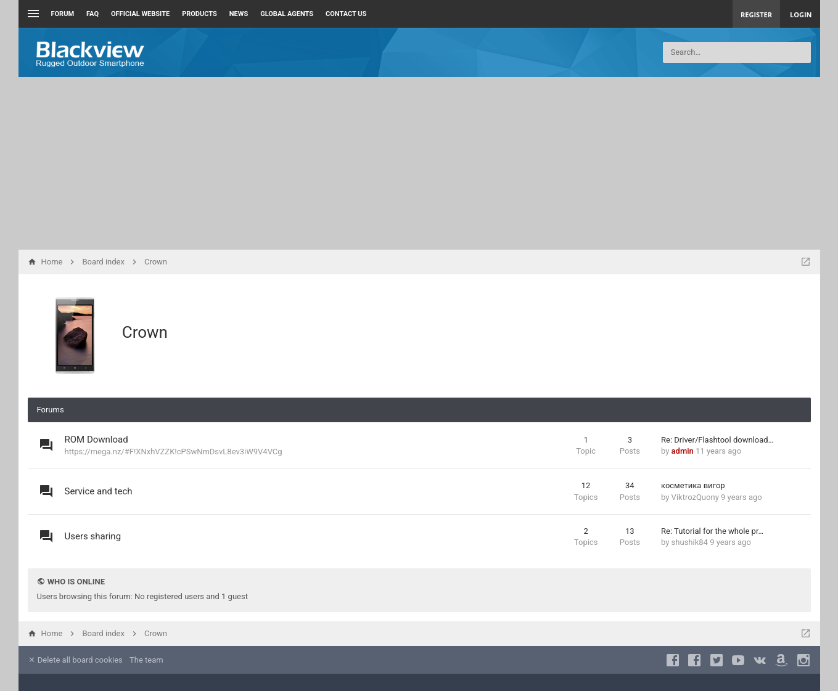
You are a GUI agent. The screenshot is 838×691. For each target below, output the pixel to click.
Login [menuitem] (801, 14)
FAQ (92, 14)
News (238, 14)
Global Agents (286, 14)
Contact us (346, 14)
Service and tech (99, 491)
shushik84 (690, 542)
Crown (145, 332)
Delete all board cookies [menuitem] (75, 660)
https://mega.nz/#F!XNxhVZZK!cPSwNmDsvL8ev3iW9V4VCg (173, 451)
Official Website (140, 14)
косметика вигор (693, 485)
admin (683, 451)
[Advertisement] (419, 163)
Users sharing (93, 536)
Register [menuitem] (756, 14)
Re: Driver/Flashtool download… (717, 439)
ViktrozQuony (695, 497)
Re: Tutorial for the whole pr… (712, 531)
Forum (63, 14)
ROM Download (96, 439)
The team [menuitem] (146, 659)
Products (199, 14)
